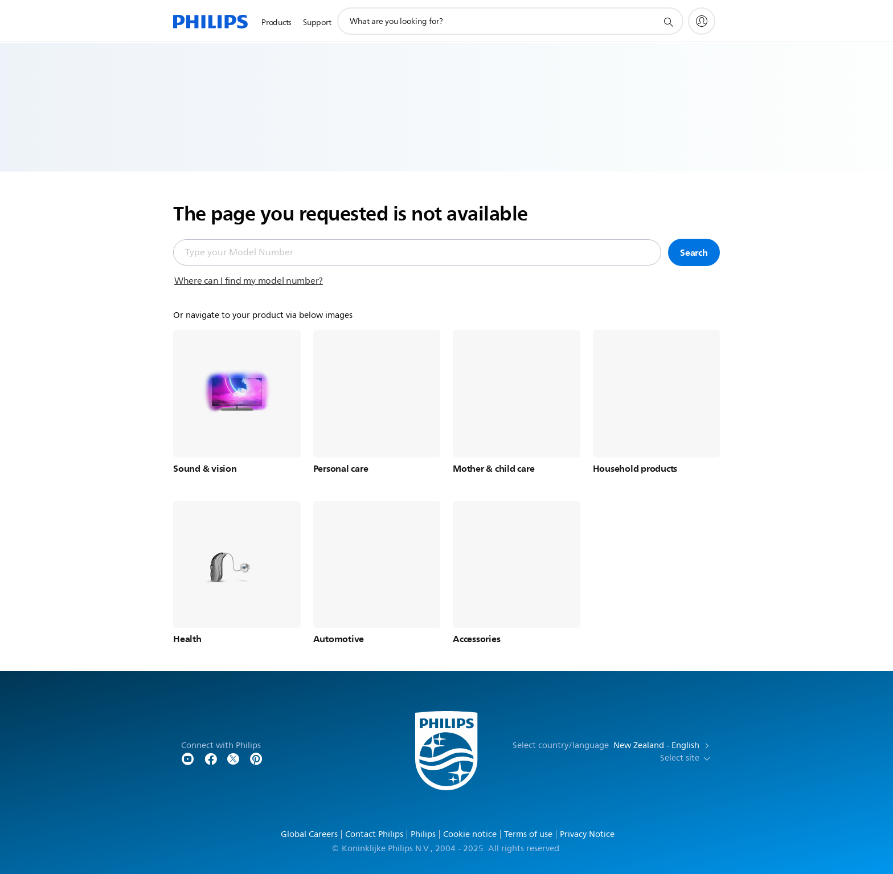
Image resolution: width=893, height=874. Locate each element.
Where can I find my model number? (248, 280)
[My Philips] (701, 21)
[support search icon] (668, 21)
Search (694, 252)
